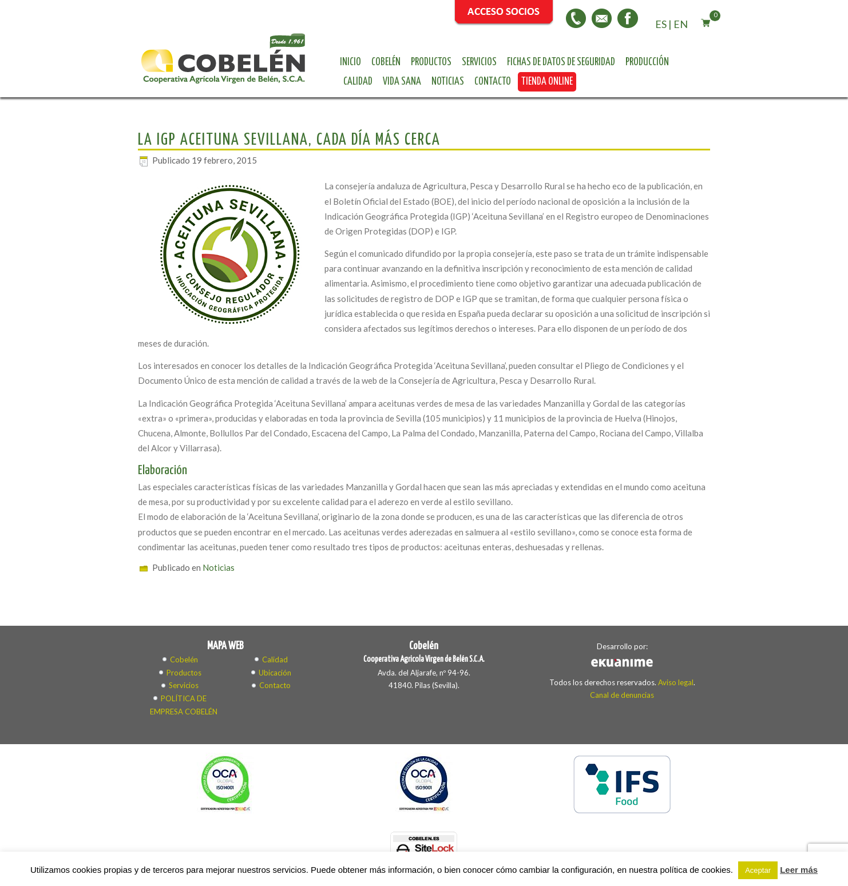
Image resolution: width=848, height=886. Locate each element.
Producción (647, 62)
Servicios (479, 62)
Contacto (492, 82)
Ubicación (275, 672)
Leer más (799, 870)
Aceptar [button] (758, 870)
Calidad (358, 82)
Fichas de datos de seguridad (561, 62)
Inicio (350, 62)
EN (680, 24)
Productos (431, 62)
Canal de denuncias (622, 695)
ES (661, 24)
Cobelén (386, 62)
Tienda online (547, 82)
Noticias (447, 82)
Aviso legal (676, 682)
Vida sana (402, 82)
